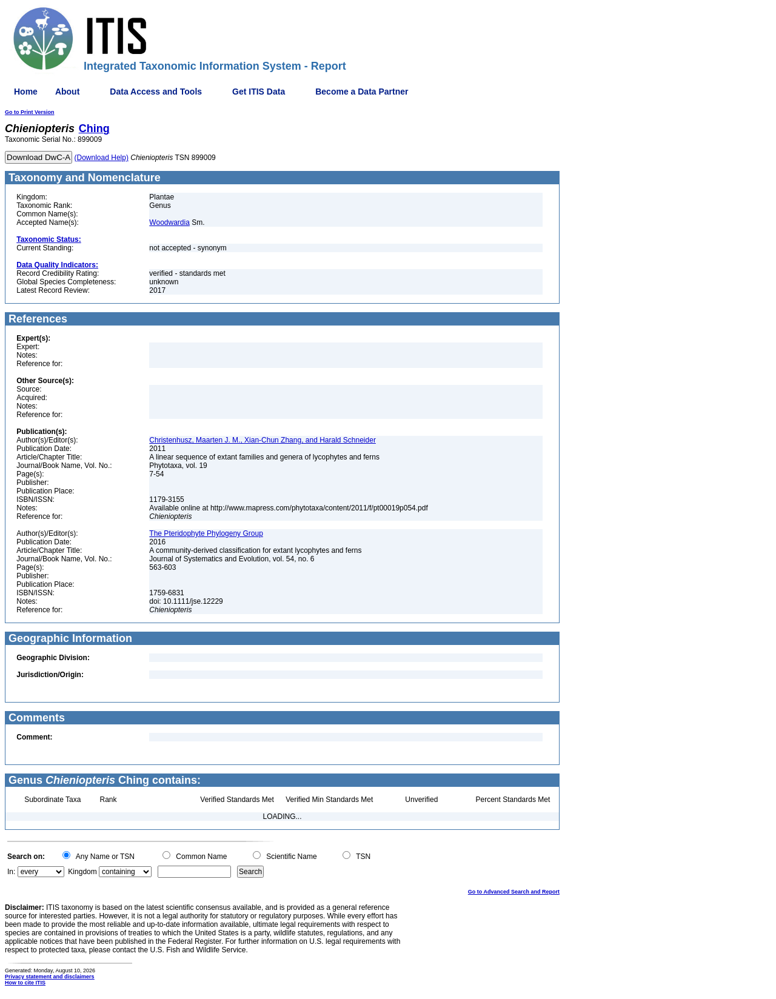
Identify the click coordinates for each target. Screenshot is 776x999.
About (67, 91)
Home (26, 91)
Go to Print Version (30, 112)
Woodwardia (169, 222)
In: (11, 871)
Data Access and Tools (156, 91)
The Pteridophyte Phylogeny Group (206, 533)
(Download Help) (102, 157)
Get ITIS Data (258, 91)
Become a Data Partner (361, 91)
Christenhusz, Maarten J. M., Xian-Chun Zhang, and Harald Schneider (262, 440)
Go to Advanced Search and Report (514, 892)
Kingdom (82, 871)
